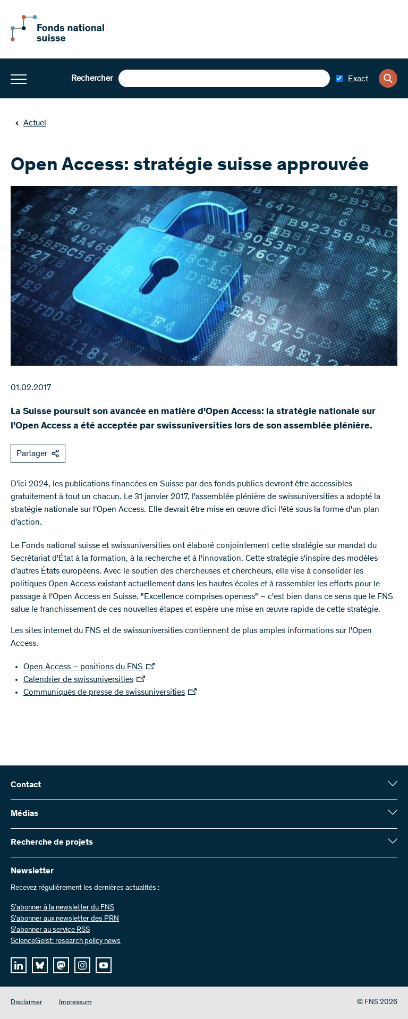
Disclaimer (26, 1002)
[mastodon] (61, 965)
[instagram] (82, 965)
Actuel (30, 123)
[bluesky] (40, 965)
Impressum (75, 1002)
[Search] (388, 78)
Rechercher (92, 78)
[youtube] (104, 965)
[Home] (69, 39)
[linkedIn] (19, 965)
